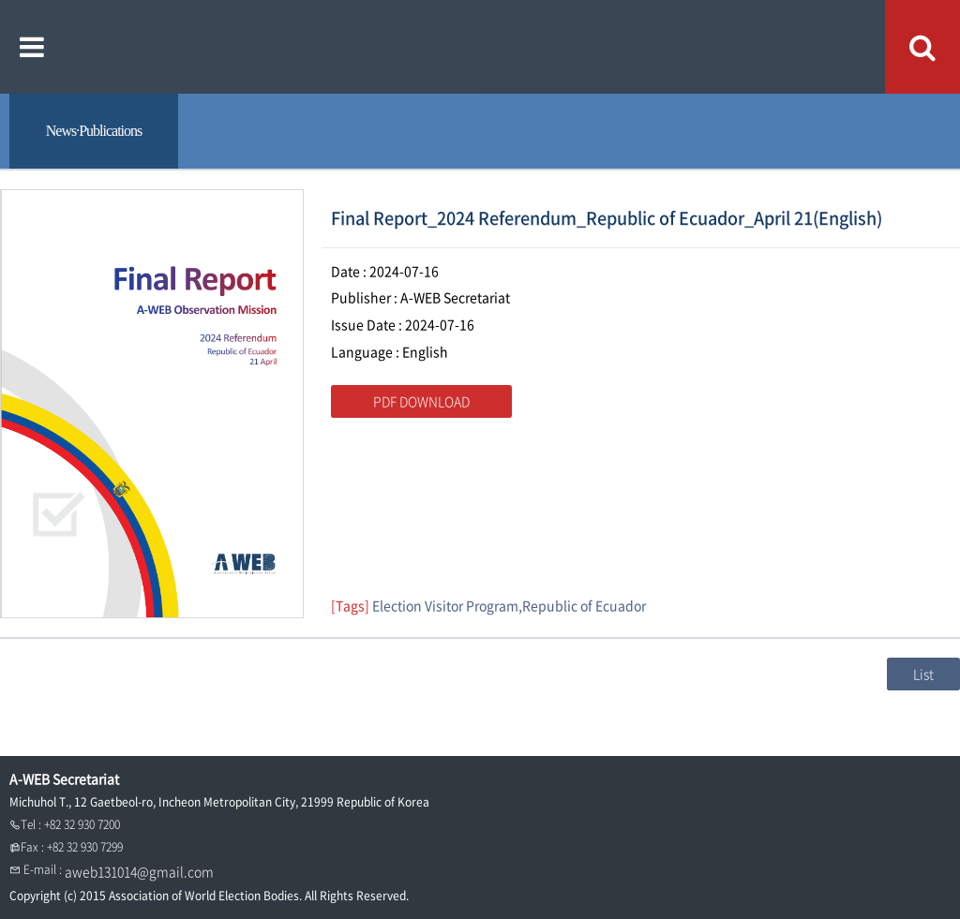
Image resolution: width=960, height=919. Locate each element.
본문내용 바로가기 (0, 0)
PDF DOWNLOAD (421, 401)
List (923, 673)
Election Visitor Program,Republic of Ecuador (509, 605)
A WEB (480, 47)
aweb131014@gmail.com (139, 871)
